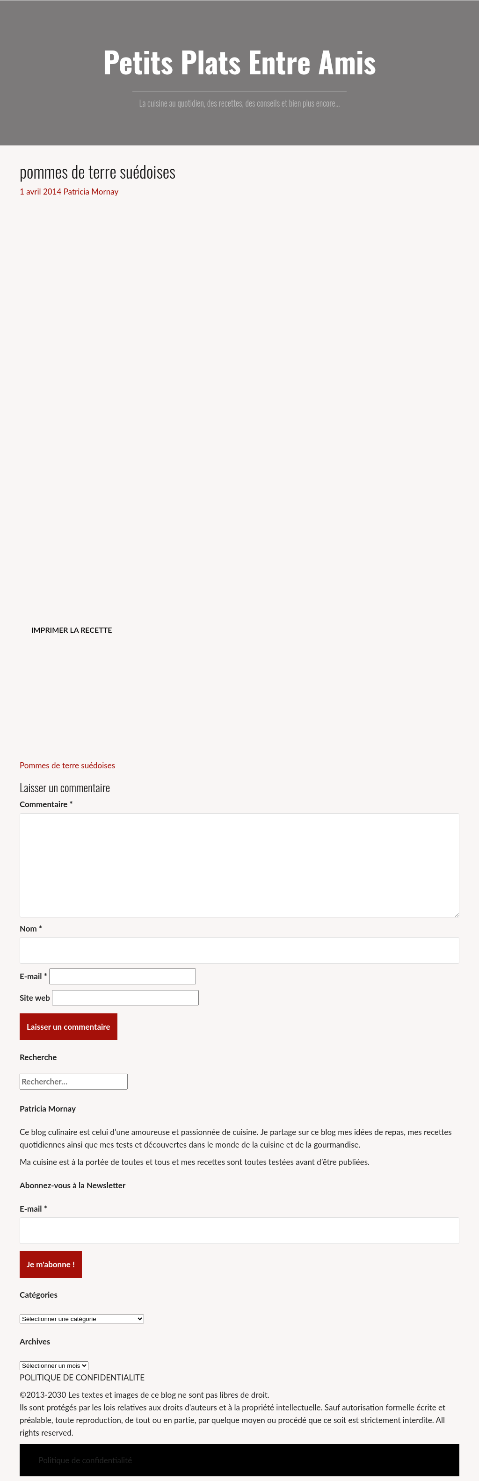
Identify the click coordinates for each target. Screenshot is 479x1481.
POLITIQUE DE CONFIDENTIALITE (82, 1377)
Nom (31, 928)
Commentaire (46, 804)
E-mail (33, 976)
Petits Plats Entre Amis (239, 61)
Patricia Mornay (91, 191)
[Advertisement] (239, 267)
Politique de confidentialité (85, 1460)
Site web (35, 998)
